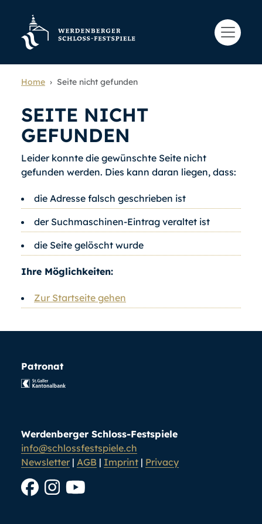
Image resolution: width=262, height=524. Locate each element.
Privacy (162, 462)
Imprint (121, 462)
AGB (87, 462)
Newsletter (45, 462)
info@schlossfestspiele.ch (79, 448)
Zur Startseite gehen (80, 298)
